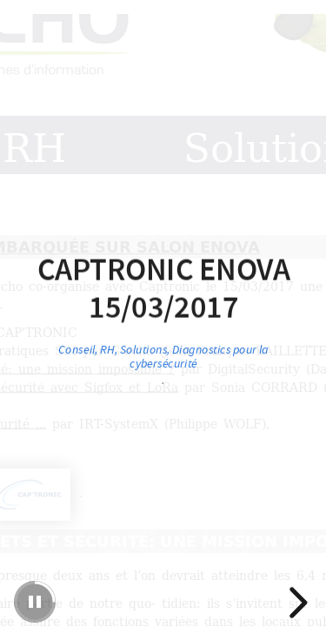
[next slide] (295, 602)
